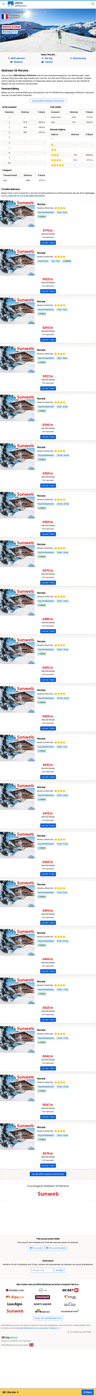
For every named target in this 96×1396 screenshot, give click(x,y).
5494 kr (47, 910)
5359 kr (47, 473)
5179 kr (48, 230)
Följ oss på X (36, 1248)
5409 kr (47, 716)
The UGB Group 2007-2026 (80, 1332)
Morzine (14, 16)
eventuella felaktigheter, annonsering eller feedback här (37, 1328)
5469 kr (47, 862)
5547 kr (47, 1105)
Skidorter (7, 12)
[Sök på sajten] (93, 4)
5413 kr (48, 813)
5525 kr (47, 1008)
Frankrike (19, 12)
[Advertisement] (48, 1218)
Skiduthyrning (78, 58)
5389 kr (47, 619)
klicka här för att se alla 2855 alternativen (26, 196)
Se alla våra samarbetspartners (48, 1318)
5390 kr (47, 668)
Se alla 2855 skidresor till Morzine (48, 101)
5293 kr (47, 328)
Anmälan (59, 1270)
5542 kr (47, 1056)
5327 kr (48, 376)
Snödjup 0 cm (10, 32)
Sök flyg (47, 58)
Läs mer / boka (48, 243)
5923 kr (47, 279)
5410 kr (48, 765)
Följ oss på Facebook (56, 1248)
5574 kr (48, 1153)
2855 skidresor (16, 58)
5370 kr (47, 570)
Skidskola (16, 62)
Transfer (47, 62)
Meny (88, 1392)
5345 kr (47, 425)
